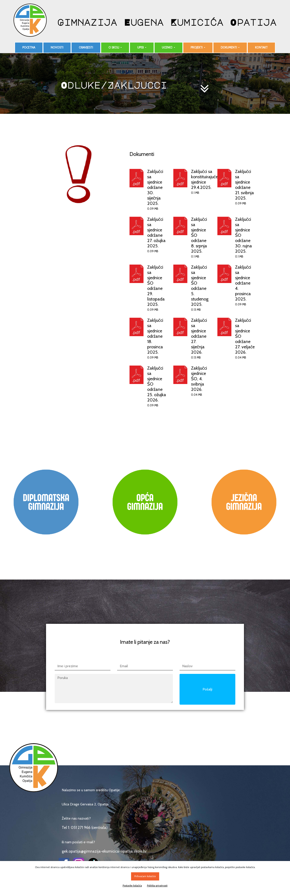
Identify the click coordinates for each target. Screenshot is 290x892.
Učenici (167, 47)
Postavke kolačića (132, 885)
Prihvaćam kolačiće (145, 876)
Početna (28, 47)
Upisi (140, 47)
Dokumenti (229, 47)
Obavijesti (86, 47)
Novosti (57, 47)
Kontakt (261, 47)
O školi (114, 47)
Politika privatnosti (157, 885)
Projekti (197, 47)
